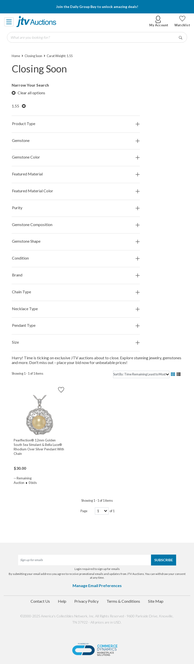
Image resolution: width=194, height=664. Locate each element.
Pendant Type (76, 325)
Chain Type (76, 292)
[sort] (141, 374)
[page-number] (102, 511)
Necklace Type (76, 308)
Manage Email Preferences (97, 585)
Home (16, 56)
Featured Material (76, 174)
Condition (76, 258)
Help (62, 601)
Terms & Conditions (123, 601)
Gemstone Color (76, 157)
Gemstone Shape (76, 241)
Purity (76, 207)
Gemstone (76, 140)
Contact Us (40, 601)
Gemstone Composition (76, 224)
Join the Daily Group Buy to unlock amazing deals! (97, 6)
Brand (76, 275)
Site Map (155, 601)
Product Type (76, 123)
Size (76, 342)
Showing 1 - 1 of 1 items (27, 373)
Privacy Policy (86, 601)
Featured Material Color (76, 191)
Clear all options (28, 92)
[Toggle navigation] (9, 21)
